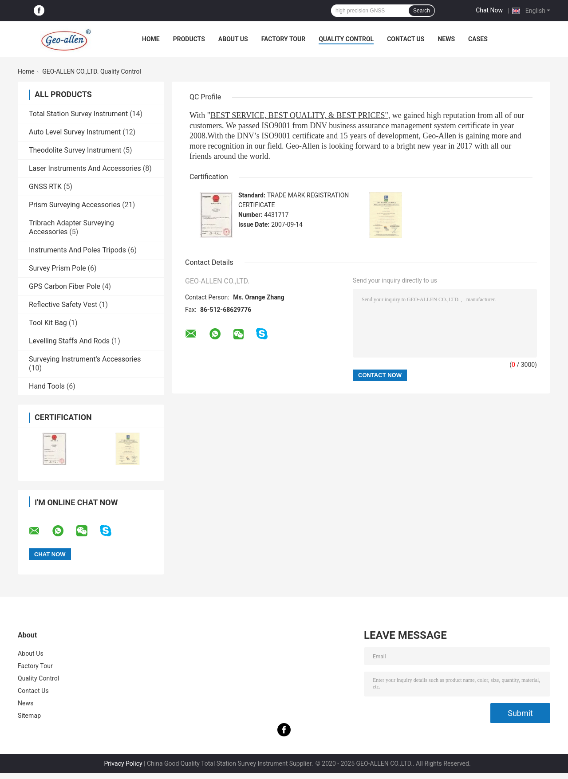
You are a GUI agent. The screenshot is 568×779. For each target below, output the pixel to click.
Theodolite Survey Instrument (75, 150)
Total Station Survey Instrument (78, 114)
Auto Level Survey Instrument (75, 132)
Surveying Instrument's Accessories (85, 359)
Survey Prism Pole (57, 268)
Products (189, 39)
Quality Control (346, 39)
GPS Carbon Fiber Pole (64, 286)
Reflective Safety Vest (63, 304)
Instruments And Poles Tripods (77, 250)
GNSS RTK (45, 186)
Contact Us (405, 39)
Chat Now (489, 10)
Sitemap (29, 715)
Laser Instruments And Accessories (85, 168)
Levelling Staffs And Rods (69, 341)
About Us (233, 39)
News (446, 39)
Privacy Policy (123, 763)
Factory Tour (283, 39)
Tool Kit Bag (48, 323)
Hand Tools (47, 386)
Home (151, 39)
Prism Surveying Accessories (74, 205)
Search (421, 11)
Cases (478, 39)
